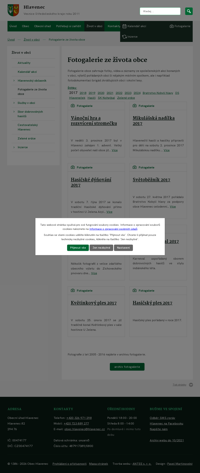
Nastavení (123, 247)
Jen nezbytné (101, 247)
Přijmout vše (78, 247)
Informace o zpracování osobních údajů (113, 229)
